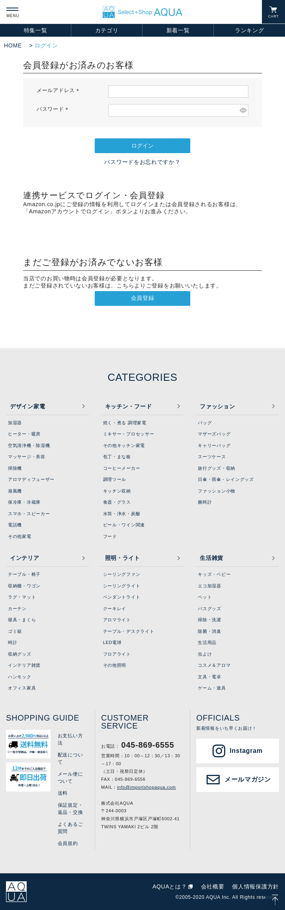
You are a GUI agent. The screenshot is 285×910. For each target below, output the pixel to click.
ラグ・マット (22, 597)
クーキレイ (115, 608)
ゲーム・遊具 (212, 687)
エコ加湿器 (209, 585)
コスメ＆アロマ (214, 665)
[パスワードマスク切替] (243, 110)
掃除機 (15, 468)
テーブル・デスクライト (128, 631)
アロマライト (117, 619)
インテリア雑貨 (24, 665)
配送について (70, 758)
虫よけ (205, 654)
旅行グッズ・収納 (216, 468)
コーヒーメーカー (122, 468)
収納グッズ (19, 654)
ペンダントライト (122, 597)
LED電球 (112, 642)
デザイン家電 (27, 406)
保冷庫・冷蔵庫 (24, 502)
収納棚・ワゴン (24, 585)
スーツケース (212, 456)
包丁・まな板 (117, 456)
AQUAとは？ (169, 886)
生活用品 (207, 642)
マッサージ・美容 (26, 456)
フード (110, 536)
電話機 (15, 524)
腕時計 (205, 502)
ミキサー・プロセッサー (128, 433)
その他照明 (115, 665)
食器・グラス (117, 502)
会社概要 (212, 886)
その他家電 (19, 536)
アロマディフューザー (31, 479)
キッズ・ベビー (214, 574)
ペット (205, 597)
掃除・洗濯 (209, 619)
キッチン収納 (117, 490)
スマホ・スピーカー (29, 513)
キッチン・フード (128, 406)
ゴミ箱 (15, 631)
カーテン (17, 608)
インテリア (24, 558)
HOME (13, 45)
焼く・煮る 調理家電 (124, 422)
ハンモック (19, 676)
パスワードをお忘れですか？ (142, 162)
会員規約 (68, 843)
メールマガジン (247, 779)
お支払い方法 (70, 739)
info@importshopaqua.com (146, 787)
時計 (12, 642)
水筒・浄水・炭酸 (122, 513)
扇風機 (15, 490)
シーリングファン (122, 574)
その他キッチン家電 (124, 445)
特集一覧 (35, 30)
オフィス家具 (22, 687)
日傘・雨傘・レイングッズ (226, 479)
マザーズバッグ (214, 433)
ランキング (249, 30)
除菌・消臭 (209, 631)
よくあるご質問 (70, 827)
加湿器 (15, 422)
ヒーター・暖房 (24, 433)
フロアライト (117, 654)
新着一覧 (178, 30)
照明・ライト (122, 558)
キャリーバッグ (214, 445)
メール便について (70, 777)
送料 (63, 793)
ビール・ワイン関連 (124, 524)
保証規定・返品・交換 (70, 808)
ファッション (217, 406)
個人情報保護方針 (255, 886)
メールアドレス (59, 90)
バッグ (205, 422)
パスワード (53, 109)
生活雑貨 (211, 558)
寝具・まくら (22, 619)
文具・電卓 (209, 676)
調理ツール (115, 479)
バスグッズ (209, 608)
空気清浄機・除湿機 (29, 445)
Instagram (246, 750)
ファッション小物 (216, 490)
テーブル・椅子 (24, 574)
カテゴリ (107, 30)
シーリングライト (122, 585)
